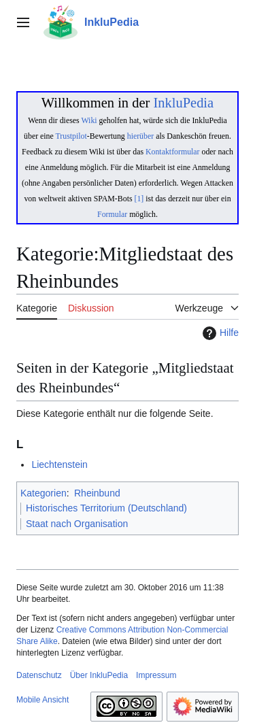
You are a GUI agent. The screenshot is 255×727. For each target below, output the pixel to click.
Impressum (156, 675)
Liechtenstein (59, 464)
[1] (139, 198)
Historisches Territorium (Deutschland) (106, 508)
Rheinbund (97, 493)
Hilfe (219, 333)
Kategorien (43, 493)
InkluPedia (183, 102)
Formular (112, 214)
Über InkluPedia (99, 675)
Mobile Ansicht (42, 700)
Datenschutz (39, 675)
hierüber (140, 136)
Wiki (89, 120)
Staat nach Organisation (77, 523)
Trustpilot (71, 136)
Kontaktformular (173, 151)
